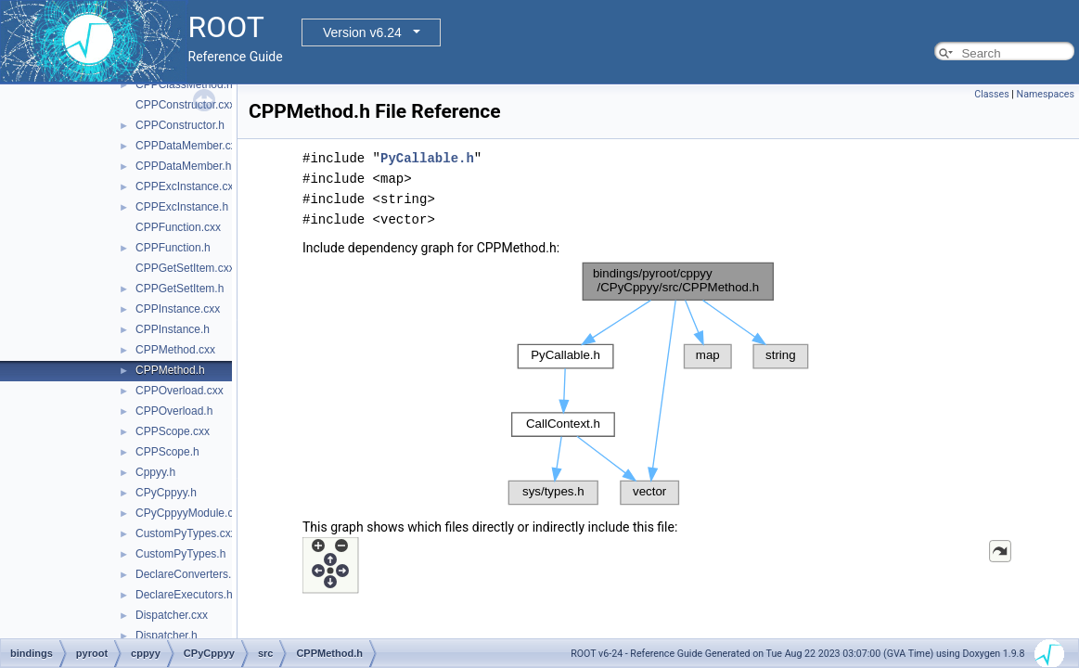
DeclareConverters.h (186, 574)
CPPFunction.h (173, 247)
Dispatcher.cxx (171, 615)
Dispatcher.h (166, 635)
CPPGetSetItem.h (179, 288)
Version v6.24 (362, 32)
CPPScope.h (167, 451)
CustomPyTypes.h (180, 553)
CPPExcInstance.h (181, 206)
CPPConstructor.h (180, 125)
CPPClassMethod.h (184, 84)
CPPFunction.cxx (178, 227)
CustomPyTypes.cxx (186, 533)
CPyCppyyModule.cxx (189, 513)
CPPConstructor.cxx (185, 104)
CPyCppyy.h (166, 492)
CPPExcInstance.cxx (186, 186)
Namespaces (1045, 94)
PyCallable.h (427, 158)
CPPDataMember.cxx (188, 145)
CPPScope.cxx (172, 431)
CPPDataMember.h (183, 166)
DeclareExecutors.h (184, 594)
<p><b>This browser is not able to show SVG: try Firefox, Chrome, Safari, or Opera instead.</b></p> (659, 383)
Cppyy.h (155, 472)
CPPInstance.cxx (177, 308)
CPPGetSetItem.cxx (185, 268)
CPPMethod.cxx (175, 349)
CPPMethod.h (170, 370)
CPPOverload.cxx (179, 390)
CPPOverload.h (173, 411)
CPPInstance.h (172, 329)
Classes (991, 94)
